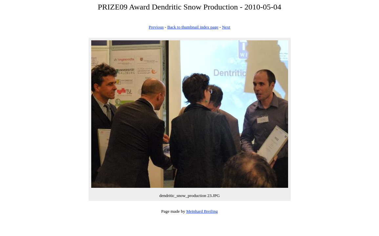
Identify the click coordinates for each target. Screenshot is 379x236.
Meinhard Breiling (202, 211)
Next (226, 27)
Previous (156, 27)
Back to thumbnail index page (193, 27)
